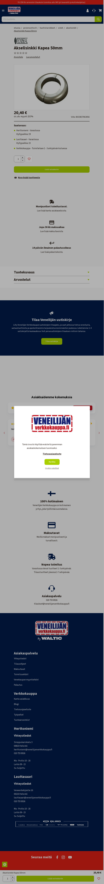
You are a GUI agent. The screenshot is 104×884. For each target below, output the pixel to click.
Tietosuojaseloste (52, 454)
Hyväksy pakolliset (52, 468)
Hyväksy (52, 462)
